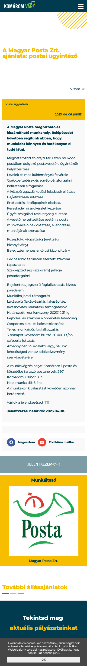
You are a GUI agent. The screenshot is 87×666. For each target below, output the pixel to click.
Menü (81, 6)
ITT (46, 402)
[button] (22, 442)
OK (44, 659)
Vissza (75, 89)
